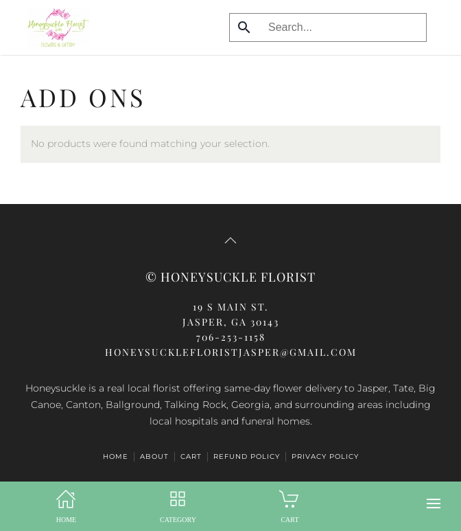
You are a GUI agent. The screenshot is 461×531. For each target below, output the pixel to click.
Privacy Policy (325, 456)
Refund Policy (246, 456)
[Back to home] (55, 27)
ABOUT (154, 456)
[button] (433, 503)
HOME (115, 456)
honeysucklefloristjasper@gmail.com (231, 352)
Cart (191, 456)
